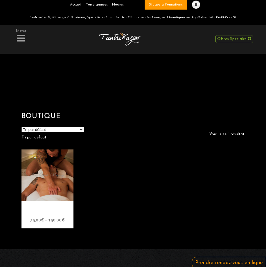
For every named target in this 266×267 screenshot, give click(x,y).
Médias (118, 4)
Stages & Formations (166, 4)
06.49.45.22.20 (226, 17)
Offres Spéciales (234, 39)
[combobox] (33, 137)
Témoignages (97, 4)
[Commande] (52, 129)
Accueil (76, 4)
